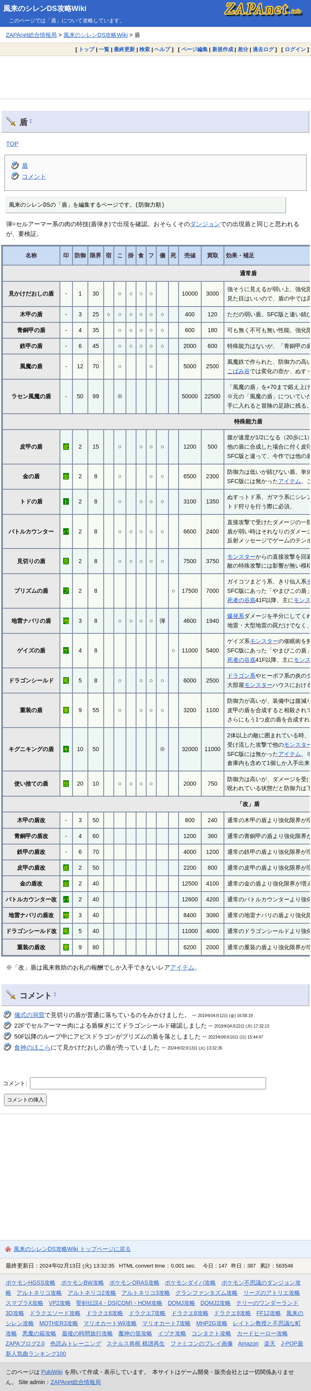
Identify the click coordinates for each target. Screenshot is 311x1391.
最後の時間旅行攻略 (87, 1333)
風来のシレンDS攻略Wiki (45, 8)
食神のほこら (32, 1047)
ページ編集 (194, 49)
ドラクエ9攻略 (232, 1313)
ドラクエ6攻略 (105, 1313)
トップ (86, 49)
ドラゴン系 (241, 675)
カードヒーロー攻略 (262, 1333)
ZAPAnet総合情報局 (31, 35)
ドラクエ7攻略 (147, 1313)
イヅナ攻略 (172, 1333)
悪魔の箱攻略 (39, 1333)
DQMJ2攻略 (215, 1303)
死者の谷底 (241, 600)
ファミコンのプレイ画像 (201, 1343)
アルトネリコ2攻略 (92, 1292)
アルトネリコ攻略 (39, 1292)
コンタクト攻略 (211, 1333)
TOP (12, 143)
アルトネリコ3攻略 (145, 1292)
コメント (34, 176)
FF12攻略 (268, 1313)
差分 (243, 49)
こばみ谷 (238, 371)
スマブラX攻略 (24, 1303)
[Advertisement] (155, 77)
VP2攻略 (60, 1303)
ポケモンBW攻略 (82, 1282)
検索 (144, 49)
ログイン (295, 49)
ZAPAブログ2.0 (25, 1343)
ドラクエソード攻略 (55, 1313)
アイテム (289, 481)
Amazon (248, 1343)
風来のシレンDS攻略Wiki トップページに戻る (72, 1249)
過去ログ (263, 49)
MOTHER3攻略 (58, 1323)
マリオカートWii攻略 (109, 1323)
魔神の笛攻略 (135, 1333)
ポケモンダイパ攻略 (190, 1282)
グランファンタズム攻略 (206, 1292)
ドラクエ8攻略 (190, 1313)
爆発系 (235, 616)
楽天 (269, 1343)
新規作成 (222, 49)
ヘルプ (162, 49)
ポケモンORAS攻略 (134, 1282)
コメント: (16, 1083)
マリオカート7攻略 (166, 1323)
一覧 (104, 49)
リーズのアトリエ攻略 (271, 1292)
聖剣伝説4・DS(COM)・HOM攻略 (119, 1303)
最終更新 (124, 49)
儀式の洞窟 (29, 1014)
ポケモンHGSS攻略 (30, 1282)
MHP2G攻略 (211, 1323)
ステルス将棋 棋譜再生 (136, 1343)
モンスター (241, 556)
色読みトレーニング (75, 1343)
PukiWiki (52, 1372)
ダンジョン (205, 223)
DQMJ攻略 (181, 1303)
